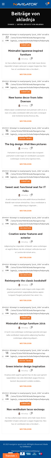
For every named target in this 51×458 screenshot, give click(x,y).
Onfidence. (26, 446)
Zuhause (11, 24)
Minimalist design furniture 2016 (25, 323)
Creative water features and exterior (25, 235)
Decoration (25, 228)
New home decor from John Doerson (26, 99)
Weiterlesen (25, 74)
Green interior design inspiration (25, 366)
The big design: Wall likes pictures (25, 144)
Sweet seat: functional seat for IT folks (25, 189)
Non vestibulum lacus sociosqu (25, 409)
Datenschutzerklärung (30, 451)
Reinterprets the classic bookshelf (25, 280)
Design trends (25, 138)
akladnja (25, 19)
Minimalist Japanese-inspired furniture (25, 52)
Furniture (25, 45)
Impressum (15, 451)
